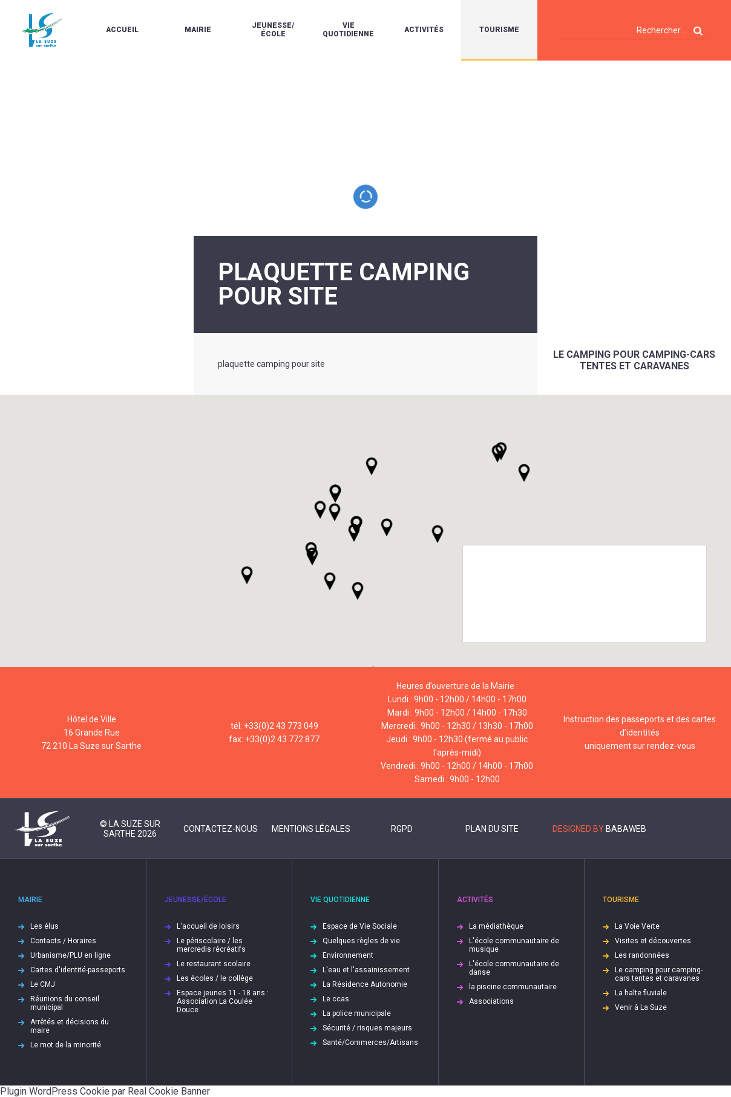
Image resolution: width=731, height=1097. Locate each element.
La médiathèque (496, 926)
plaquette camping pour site (271, 364)
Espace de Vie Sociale (360, 926)
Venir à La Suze (641, 1007)
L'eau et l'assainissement (366, 970)
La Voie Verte (637, 926)
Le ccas (336, 999)
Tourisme (499, 29)
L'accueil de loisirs (208, 926)
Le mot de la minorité (65, 1045)
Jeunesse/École (273, 29)
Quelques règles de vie (361, 941)
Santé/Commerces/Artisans (370, 1042)
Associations (491, 1001)
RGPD (402, 829)
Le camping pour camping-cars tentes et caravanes (634, 360)
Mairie (198, 29)
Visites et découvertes (653, 941)
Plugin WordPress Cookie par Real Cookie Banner (105, 1091)
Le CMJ (42, 984)
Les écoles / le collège (215, 978)
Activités (424, 29)
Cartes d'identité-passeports (77, 970)
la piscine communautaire (513, 987)
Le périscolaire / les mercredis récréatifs (211, 945)
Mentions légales (311, 829)
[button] (387, 527)
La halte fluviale (641, 993)
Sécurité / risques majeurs (367, 1028)
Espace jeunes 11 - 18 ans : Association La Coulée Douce (223, 1001)
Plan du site (492, 829)
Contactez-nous (220, 829)
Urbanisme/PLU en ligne (70, 955)
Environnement (348, 955)
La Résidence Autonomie (365, 984)
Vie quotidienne (348, 29)
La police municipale (357, 1013)
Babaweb (626, 829)
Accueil (122, 29)
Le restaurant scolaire (214, 964)
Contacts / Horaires (63, 941)
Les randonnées (642, 955)
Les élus (44, 926)
